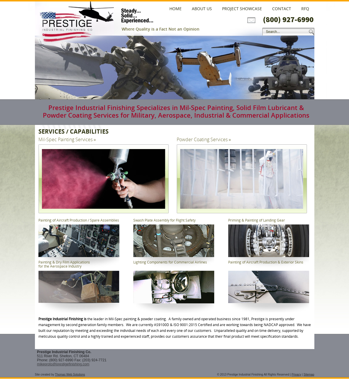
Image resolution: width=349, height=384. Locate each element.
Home (175, 8)
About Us (202, 8)
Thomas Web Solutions (70, 374)
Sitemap (309, 374)
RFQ (305, 8)
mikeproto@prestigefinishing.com (63, 364)
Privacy (296, 374)
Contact (281, 8)
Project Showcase (242, 8)
